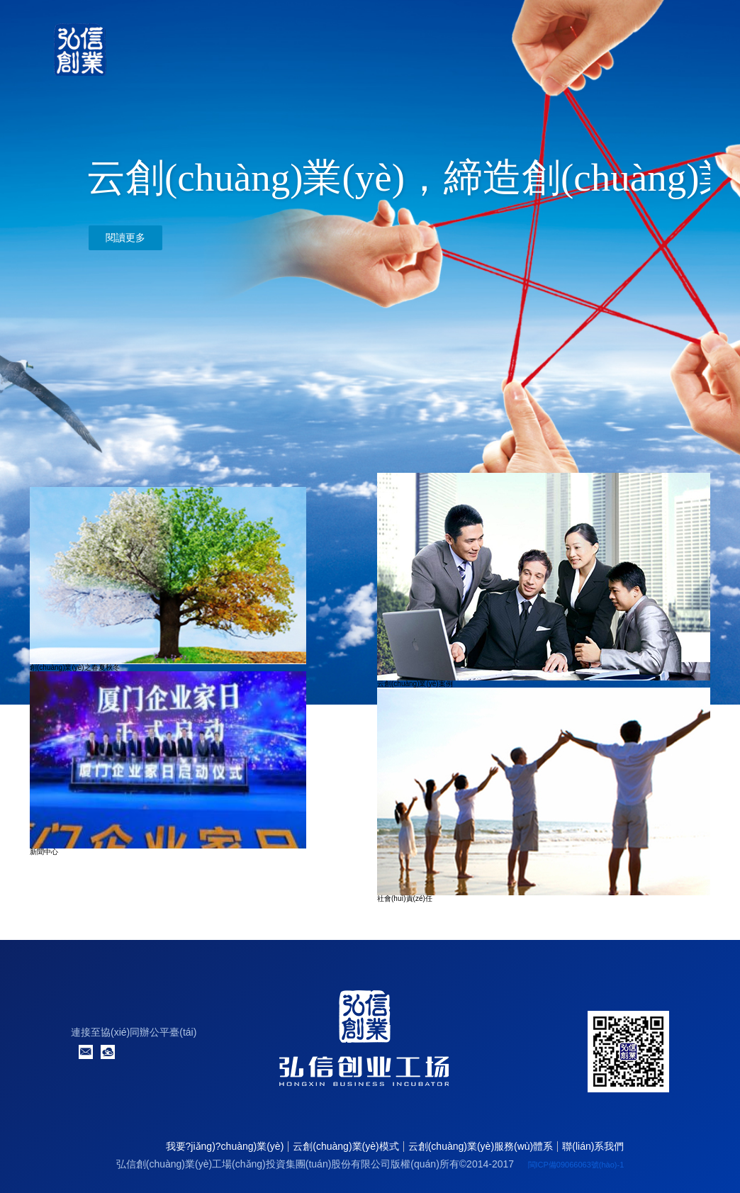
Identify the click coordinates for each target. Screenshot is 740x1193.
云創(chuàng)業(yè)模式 (345, 1146)
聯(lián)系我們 (593, 1146)
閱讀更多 (125, 238)
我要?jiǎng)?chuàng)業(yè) (225, 1146)
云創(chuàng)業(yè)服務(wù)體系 (481, 1146)
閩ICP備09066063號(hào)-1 (576, 1164)
